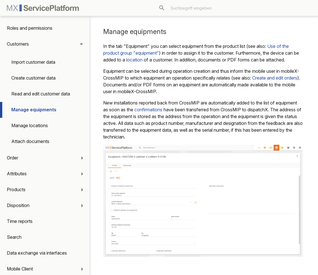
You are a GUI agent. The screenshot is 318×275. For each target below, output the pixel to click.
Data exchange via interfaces (37, 253)
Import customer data (33, 62)
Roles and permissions (29, 28)
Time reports (20, 221)
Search (14, 237)
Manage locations (29, 125)
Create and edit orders (274, 78)
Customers (18, 44)
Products (16, 189)
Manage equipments (33, 109)
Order (12, 158)
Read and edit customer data (40, 94)
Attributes (17, 173)
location (134, 60)
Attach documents (30, 141)
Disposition (18, 205)
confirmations (148, 109)
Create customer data (33, 78)
